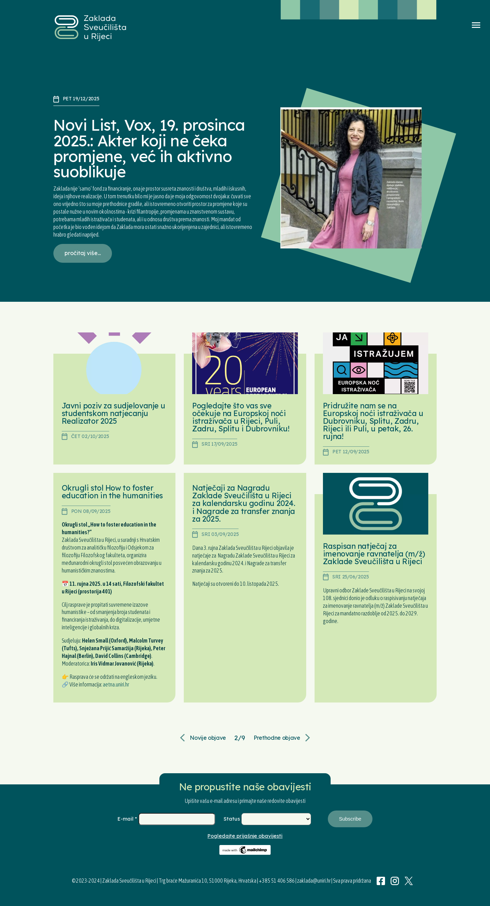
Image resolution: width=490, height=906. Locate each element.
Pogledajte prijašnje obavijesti (245, 836)
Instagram (395, 881)
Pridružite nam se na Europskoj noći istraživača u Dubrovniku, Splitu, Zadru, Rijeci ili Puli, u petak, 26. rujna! (373, 421)
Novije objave (208, 737)
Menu (476, 25)
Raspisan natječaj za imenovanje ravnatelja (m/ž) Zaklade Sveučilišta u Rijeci (374, 553)
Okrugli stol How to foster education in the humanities (112, 491)
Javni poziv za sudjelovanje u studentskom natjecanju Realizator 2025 (113, 413)
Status (232, 819)
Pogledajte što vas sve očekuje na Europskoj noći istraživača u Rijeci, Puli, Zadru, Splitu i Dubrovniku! (240, 417)
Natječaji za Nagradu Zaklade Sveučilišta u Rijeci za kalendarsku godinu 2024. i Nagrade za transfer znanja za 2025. (243, 503)
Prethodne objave (277, 737)
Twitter (409, 881)
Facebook (381, 881)
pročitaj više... (83, 252)
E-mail (128, 819)
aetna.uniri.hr (116, 684)
